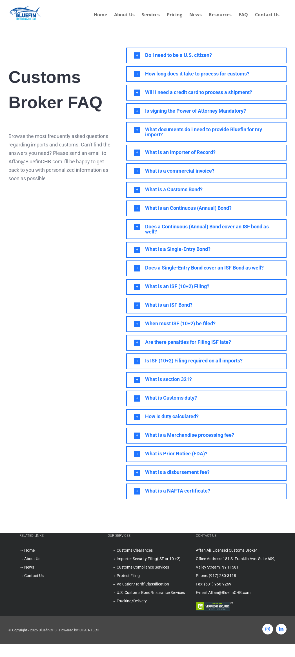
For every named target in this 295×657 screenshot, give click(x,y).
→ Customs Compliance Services (140, 567)
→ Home (27, 550)
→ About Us (29, 558)
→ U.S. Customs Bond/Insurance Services (148, 592)
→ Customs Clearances (132, 550)
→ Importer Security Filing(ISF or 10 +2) (146, 558)
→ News (26, 567)
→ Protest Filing (126, 575)
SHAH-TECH (89, 630)
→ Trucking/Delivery (129, 601)
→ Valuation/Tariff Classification (140, 584)
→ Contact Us (31, 575)
